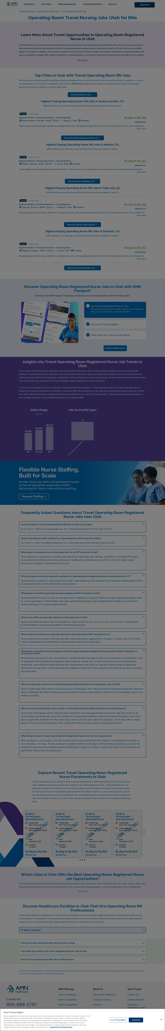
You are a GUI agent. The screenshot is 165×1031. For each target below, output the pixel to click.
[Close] (161, 1019)
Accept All (136, 1020)
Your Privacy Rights (118, 1020)
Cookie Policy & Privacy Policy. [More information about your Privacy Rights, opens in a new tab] (61, 1027)
